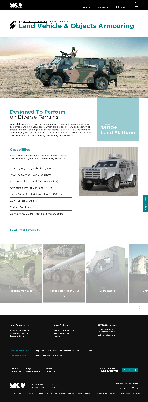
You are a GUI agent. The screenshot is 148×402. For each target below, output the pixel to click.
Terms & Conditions (84, 393)
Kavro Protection (64, 325)
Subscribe (130, 370)
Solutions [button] (120, 7)
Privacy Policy (101, 393)
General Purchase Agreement (62, 393)
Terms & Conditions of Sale (37, 393)
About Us (14, 368)
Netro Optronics (19, 325)
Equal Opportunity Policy (130, 393)
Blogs (28, 368)
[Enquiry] (145, 203)
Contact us (50, 371)
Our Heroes (103, 7)
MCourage (57, 355)
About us (87, 7)
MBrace (38, 355)
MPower (47, 355)
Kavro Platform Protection (35, 21)
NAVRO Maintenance (109, 325)
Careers (48, 368)
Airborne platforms (106, 335)
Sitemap (113, 393)
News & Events (32, 371)
